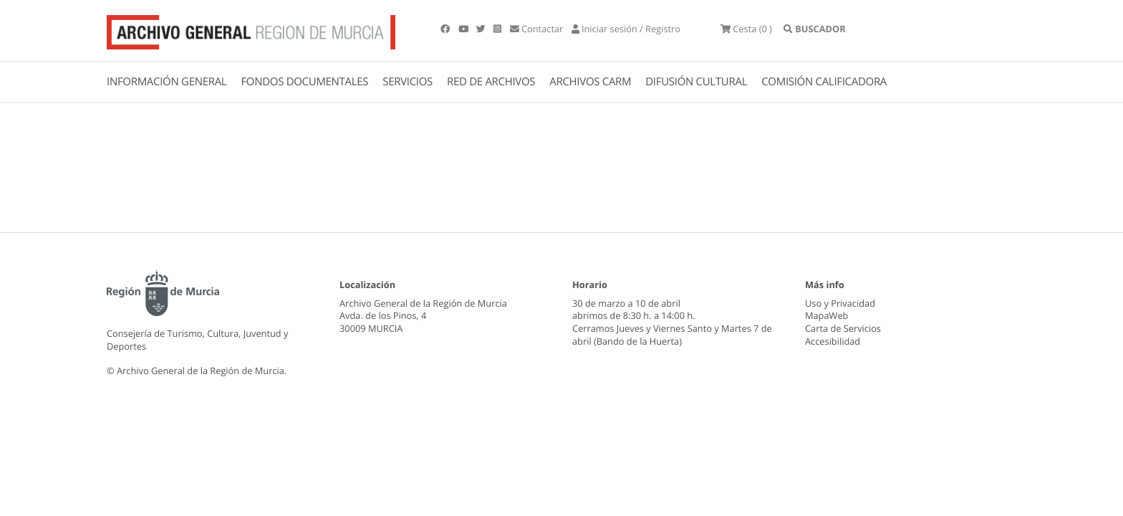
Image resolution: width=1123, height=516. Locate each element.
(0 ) (746, 28)
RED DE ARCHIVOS (491, 82)
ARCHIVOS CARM (590, 82)
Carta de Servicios (843, 328)
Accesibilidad (832, 341)
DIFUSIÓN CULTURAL (696, 82)
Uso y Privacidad (840, 303)
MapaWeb (826, 315)
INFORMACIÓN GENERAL (166, 82)
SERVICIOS (407, 82)
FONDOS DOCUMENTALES (304, 82)
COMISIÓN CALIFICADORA (824, 82)
